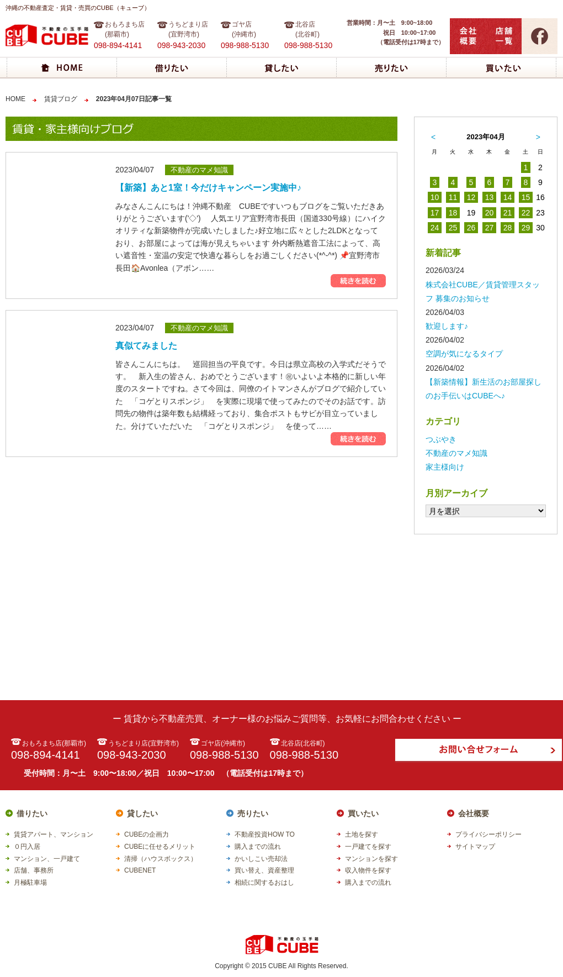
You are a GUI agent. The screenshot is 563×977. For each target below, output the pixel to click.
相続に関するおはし (264, 882)
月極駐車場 (30, 882)
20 (489, 212)
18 (453, 212)
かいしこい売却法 (261, 859)
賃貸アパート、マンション (53, 834)
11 (453, 197)
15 (526, 197)
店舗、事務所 (34, 870)
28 (507, 227)
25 (453, 227)
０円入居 (27, 846)
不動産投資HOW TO (265, 834)
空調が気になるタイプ (464, 353)
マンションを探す (371, 859)
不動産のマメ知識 (456, 453)
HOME (15, 99)
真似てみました (146, 345)
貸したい (142, 813)
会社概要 (473, 813)
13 (489, 197)
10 (435, 197)
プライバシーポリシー (488, 834)
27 (489, 227)
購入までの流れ (258, 846)
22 (526, 212)
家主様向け (445, 467)
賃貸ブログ (60, 99)
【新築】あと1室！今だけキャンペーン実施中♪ (208, 187)
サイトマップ (475, 846)
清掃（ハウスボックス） (160, 859)
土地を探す (361, 834)
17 (435, 212)
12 (471, 197)
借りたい (32, 813)
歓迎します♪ (447, 326)
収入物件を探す (368, 870)
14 (507, 197)
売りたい (252, 813)
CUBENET (140, 870)
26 (471, 227)
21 (507, 212)
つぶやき (441, 439)
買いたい (363, 813)
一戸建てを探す (368, 846)
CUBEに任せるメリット (159, 846)
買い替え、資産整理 (264, 870)
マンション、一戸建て (47, 859)
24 (435, 227)
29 (526, 227)
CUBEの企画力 (146, 834)
